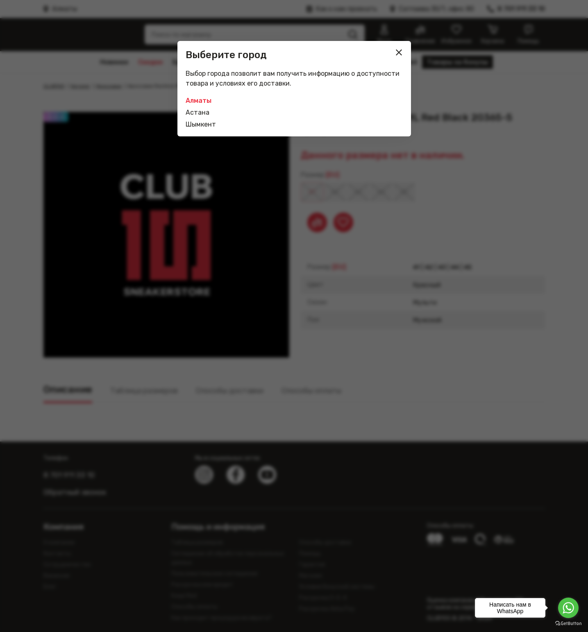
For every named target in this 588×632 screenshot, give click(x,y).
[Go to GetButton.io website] (568, 623)
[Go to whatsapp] (568, 608)
